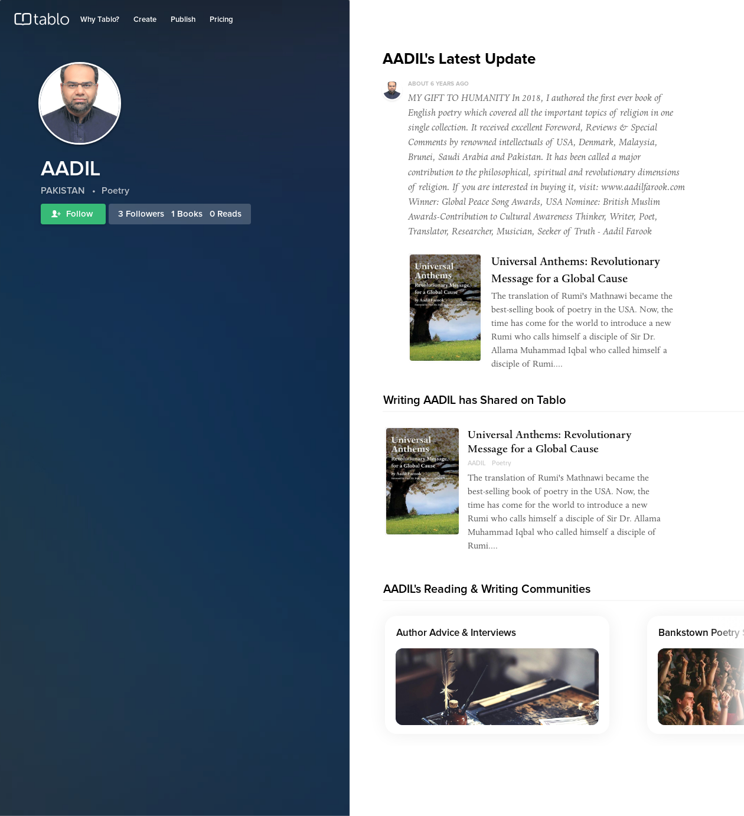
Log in (681, 14)
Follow (73, 214)
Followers (145, 214)
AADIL (477, 463)
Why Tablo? (99, 20)
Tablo (41, 22)
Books (190, 214)
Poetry (501, 463)
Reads (229, 214)
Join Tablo (717, 14)
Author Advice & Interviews (456, 633)
